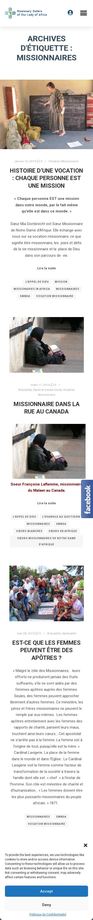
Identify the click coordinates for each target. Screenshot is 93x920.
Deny (46, 905)
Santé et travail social (47, 389)
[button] (85, 845)
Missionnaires (67, 289)
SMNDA (25, 296)
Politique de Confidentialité (48, 914)
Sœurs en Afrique (63, 531)
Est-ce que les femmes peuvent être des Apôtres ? (46, 650)
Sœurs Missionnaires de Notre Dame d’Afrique (46, 541)
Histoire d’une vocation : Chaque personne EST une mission (46, 178)
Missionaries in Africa (32, 289)
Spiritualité (69, 633)
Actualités (25, 389)
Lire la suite (46, 268)
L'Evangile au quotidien (61, 516)
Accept (46, 891)
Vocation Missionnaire (63, 161)
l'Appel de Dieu (37, 281)
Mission (61, 281)
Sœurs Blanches (29, 531)
